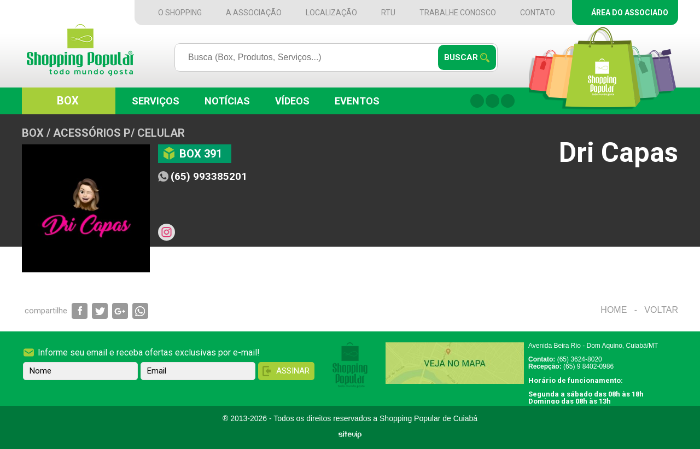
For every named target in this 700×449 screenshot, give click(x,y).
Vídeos (292, 101)
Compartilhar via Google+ (120, 311)
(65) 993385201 (209, 176)
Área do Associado (629, 12)
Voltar (661, 310)
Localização (331, 12)
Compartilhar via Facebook (80, 311)
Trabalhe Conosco (457, 12)
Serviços (155, 101)
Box (68, 100)
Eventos (357, 101)
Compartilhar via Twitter (100, 311)
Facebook (477, 101)
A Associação (254, 12)
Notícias (227, 101)
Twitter (508, 101)
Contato (537, 12)
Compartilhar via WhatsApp (140, 311)
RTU (388, 12)
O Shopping (180, 12)
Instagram (492, 101)
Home (613, 310)
